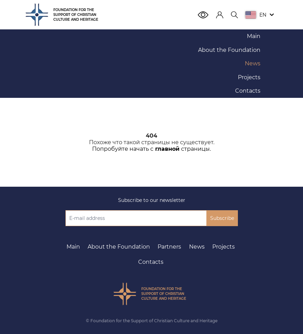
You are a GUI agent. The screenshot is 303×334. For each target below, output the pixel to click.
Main (73, 246)
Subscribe (222, 218)
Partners (169, 246)
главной (167, 149)
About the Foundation (119, 246)
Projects (223, 246)
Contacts (150, 262)
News (197, 246)
